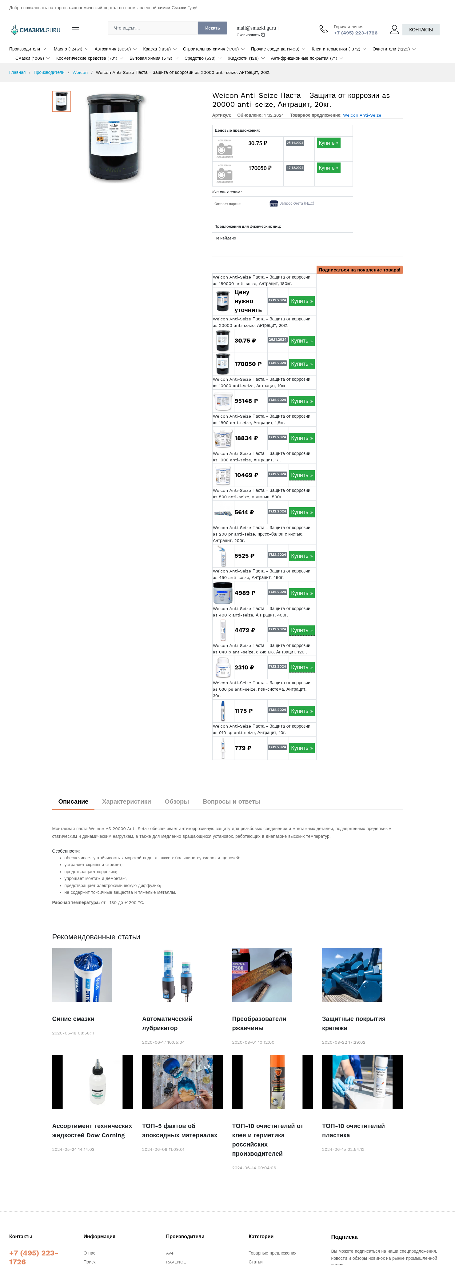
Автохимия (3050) (113, 48)
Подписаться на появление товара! (360, 270)
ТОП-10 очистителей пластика (353, 1130)
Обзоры (177, 801)
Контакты (421, 29)
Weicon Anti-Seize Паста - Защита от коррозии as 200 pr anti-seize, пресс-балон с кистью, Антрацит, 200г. (261, 534)
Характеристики (126, 801)
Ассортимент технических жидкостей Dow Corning (92, 1130)
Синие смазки (73, 1018)
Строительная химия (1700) (211, 48)
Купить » (328, 142)
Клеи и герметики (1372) (336, 48)
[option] (138, 137)
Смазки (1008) (29, 58)
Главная (17, 72)
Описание (73, 801)
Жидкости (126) (243, 58)
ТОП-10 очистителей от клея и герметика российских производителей (268, 1139)
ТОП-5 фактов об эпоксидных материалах (180, 1130)
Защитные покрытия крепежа (353, 1023)
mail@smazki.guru (256, 28)
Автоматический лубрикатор (167, 1023)
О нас (89, 1253)
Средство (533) (200, 58)
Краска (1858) (157, 48)
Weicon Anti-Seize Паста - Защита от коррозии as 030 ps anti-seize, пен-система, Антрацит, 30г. (261, 689)
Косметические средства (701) (86, 58)
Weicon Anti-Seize (362, 115)
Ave (170, 1253)
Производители (24, 48)
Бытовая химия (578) (151, 58)
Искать (212, 28)
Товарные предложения (273, 1253)
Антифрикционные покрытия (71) (304, 58)
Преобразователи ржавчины (259, 1023)
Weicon (80, 72)
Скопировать (251, 35)
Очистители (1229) (391, 48)
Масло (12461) (68, 48)
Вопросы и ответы (231, 801)
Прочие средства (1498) (275, 48)
